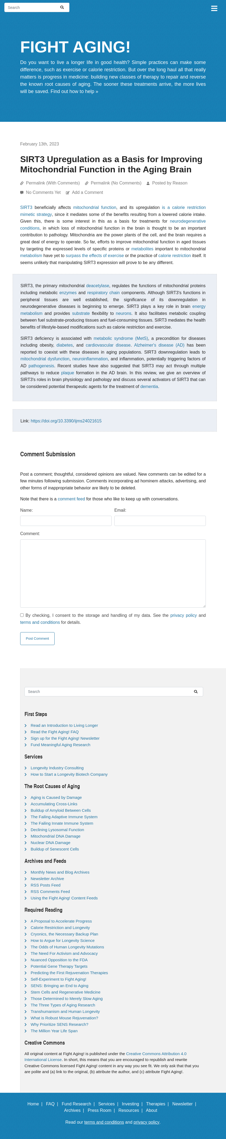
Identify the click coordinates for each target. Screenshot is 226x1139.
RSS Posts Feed (46, 885)
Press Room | (102, 1110)
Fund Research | (79, 1104)
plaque (67, 373)
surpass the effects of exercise (95, 255)
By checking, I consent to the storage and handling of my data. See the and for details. (113, 619)
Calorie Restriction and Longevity (60, 927)
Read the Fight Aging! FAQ (55, 731)
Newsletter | (185, 1104)
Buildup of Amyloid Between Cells (61, 810)
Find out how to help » (74, 91)
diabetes (64, 345)
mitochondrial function (94, 207)
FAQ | (53, 1104)
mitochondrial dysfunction (44, 359)
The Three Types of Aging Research (63, 1005)
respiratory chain (103, 292)
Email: (120, 510)
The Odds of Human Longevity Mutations (67, 947)
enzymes (68, 292)
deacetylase (97, 285)
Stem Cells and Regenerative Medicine (65, 992)
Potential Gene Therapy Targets (59, 966)
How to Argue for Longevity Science (63, 940)
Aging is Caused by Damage (56, 797)
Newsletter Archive (47, 878)
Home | (36, 1104)
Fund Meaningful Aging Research (60, 744)
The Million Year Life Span (54, 1030)
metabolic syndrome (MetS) (121, 338)
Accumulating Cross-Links (54, 804)
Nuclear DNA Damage (50, 842)
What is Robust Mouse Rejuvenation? (64, 1018)
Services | (109, 1104)
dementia (149, 386)
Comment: (30, 533)
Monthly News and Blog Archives (60, 872)
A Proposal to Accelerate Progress (61, 921)
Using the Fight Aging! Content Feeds (64, 898)
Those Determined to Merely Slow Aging (67, 998)
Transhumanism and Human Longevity (65, 1011)
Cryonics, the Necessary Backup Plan (64, 934)
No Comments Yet (44, 192)
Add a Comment (87, 192)
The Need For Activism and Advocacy (64, 953)
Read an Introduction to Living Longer (64, 725)
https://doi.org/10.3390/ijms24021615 (66, 421)
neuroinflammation (90, 359)
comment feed (71, 499)
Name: (26, 510)
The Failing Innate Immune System (62, 823)
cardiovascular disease (108, 345)
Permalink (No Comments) (116, 183)
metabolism (31, 255)
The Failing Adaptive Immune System (64, 816)
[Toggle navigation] (214, 7)
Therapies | (158, 1104)
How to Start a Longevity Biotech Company (69, 774)
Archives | (75, 1110)
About (154, 1110)
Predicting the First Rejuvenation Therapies (69, 972)
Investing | (133, 1104)
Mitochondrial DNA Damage (55, 836)
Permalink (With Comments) (53, 183)
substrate (81, 313)
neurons (123, 313)
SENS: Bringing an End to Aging (59, 985)
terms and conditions (40, 622)
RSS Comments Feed (50, 891)
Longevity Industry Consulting (57, 768)
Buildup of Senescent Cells (55, 849)
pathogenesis (41, 366)
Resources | (131, 1110)
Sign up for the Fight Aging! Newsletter (65, 738)
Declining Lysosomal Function (57, 829)
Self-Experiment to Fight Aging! (58, 979)
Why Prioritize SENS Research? (59, 1024)
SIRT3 (26, 207)
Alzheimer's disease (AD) (159, 345)
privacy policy (183, 615)
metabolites (142, 249)
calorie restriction (174, 255)
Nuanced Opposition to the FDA (59, 960)
